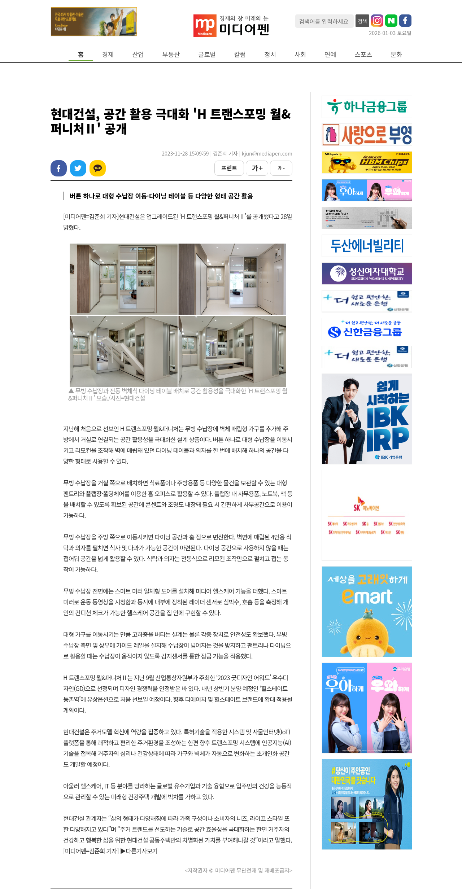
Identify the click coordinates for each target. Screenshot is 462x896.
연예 (330, 54)
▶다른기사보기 (138, 850)
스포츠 (363, 54)
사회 (300, 54)
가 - (281, 168)
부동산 (171, 54)
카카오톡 (98, 168)
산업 (138, 54)
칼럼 (240, 54)
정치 (270, 54)
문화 (396, 54)
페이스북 (59, 168)
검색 (362, 21)
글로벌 (207, 54)
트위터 (78, 168)
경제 (108, 54)
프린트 (229, 167)
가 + (257, 168)
